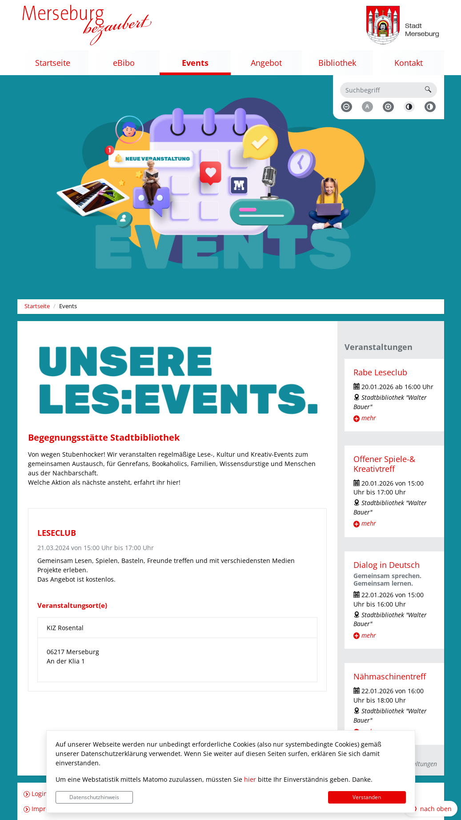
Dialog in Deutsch (386, 564)
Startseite (37, 306)
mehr (368, 418)
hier (250, 779)
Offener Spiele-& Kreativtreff (384, 464)
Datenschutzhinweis (94, 797)
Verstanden (367, 797)
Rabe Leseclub (380, 372)
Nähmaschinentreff (389, 676)
